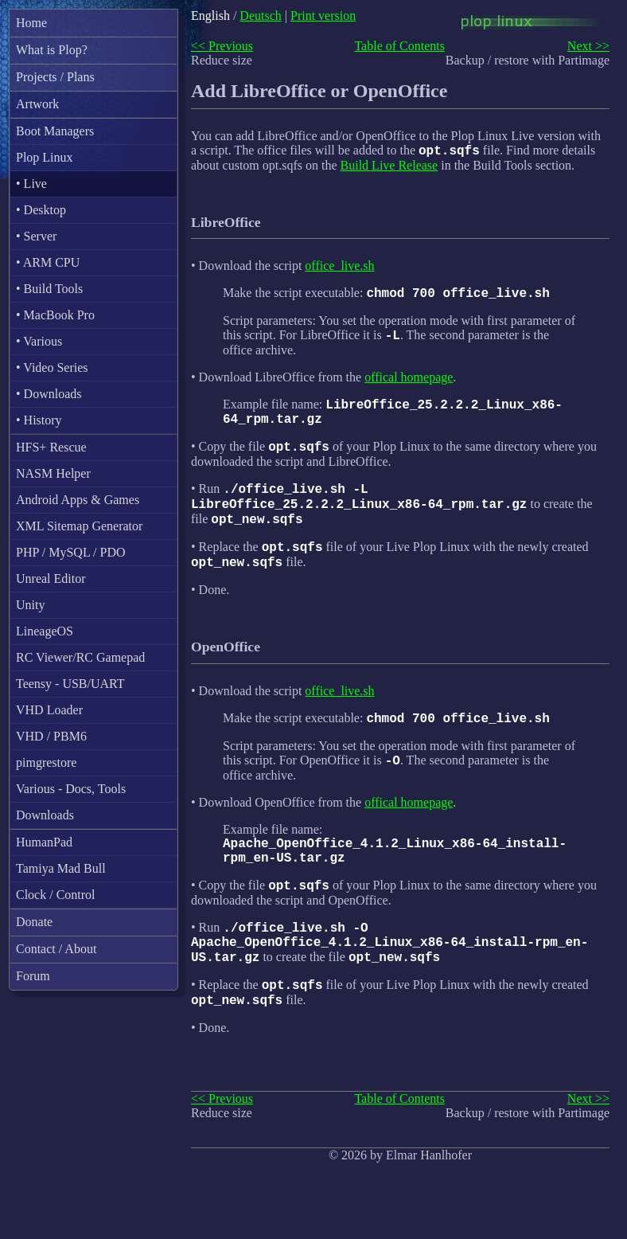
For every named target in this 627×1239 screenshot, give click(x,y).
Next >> (588, 46)
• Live (31, 183)
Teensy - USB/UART (70, 683)
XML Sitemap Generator (79, 526)
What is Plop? (52, 50)
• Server (36, 236)
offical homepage (408, 384)
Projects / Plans (55, 77)
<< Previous (222, 46)
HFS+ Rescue (51, 447)
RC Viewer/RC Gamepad (80, 657)
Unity (30, 605)
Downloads (45, 815)
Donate (34, 921)
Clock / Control (55, 894)
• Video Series (52, 367)
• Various (39, 341)
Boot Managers (55, 131)
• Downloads (48, 394)
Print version (323, 15)
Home (31, 22)
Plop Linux (44, 157)
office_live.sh (339, 268)
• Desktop (41, 210)
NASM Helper (53, 473)
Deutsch (260, 15)
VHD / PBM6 (51, 736)
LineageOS (44, 631)
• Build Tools (49, 288)
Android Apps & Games (77, 499)
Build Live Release (389, 167)
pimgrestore (46, 762)
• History (39, 420)
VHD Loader (49, 710)
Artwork (37, 104)
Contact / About (56, 949)
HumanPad (44, 842)
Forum (33, 976)
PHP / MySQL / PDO (71, 552)
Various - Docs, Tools (71, 788)
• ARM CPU (48, 262)
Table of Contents (399, 46)
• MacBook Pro (55, 315)
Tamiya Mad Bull (61, 868)
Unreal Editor (51, 578)
